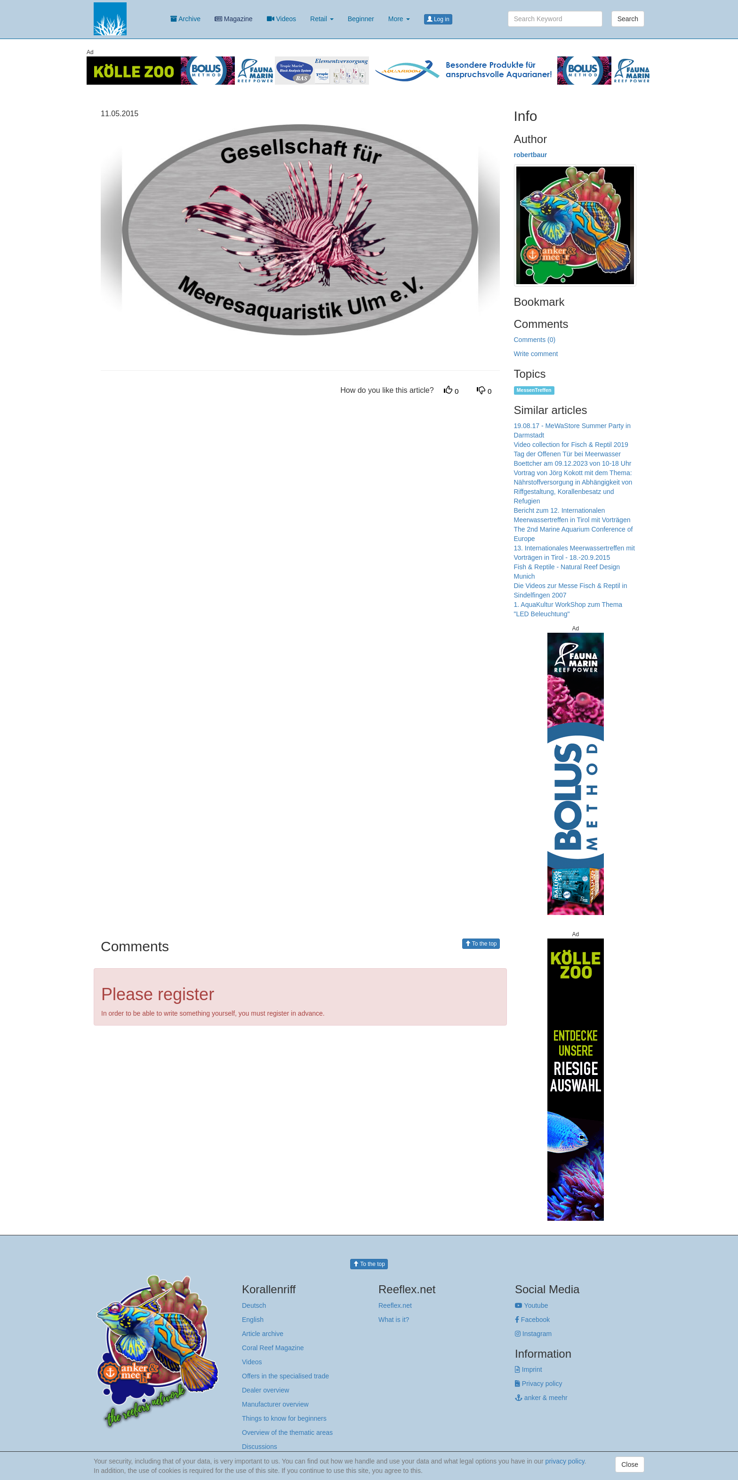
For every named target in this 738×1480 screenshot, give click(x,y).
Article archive (262, 1333)
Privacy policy (538, 1383)
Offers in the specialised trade (285, 1376)
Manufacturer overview (275, 1404)
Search (628, 19)
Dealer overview (265, 1390)
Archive (185, 19)
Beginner (361, 19)
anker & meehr (541, 1397)
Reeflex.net (395, 1305)
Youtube (531, 1305)
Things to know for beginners (284, 1418)
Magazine (234, 19)
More (399, 19)
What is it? (393, 1319)
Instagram (533, 1333)
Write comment (536, 354)
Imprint (528, 1369)
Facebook (532, 1319)
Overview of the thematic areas (287, 1432)
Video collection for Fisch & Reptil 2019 (571, 444)
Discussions (259, 1446)
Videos (281, 19)
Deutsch (254, 1305)
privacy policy (565, 1461)
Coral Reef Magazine (273, 1348)
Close (629, 1464)
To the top (481, 943)
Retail (322, 19)
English (253, 1319)
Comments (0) (535, 339)
